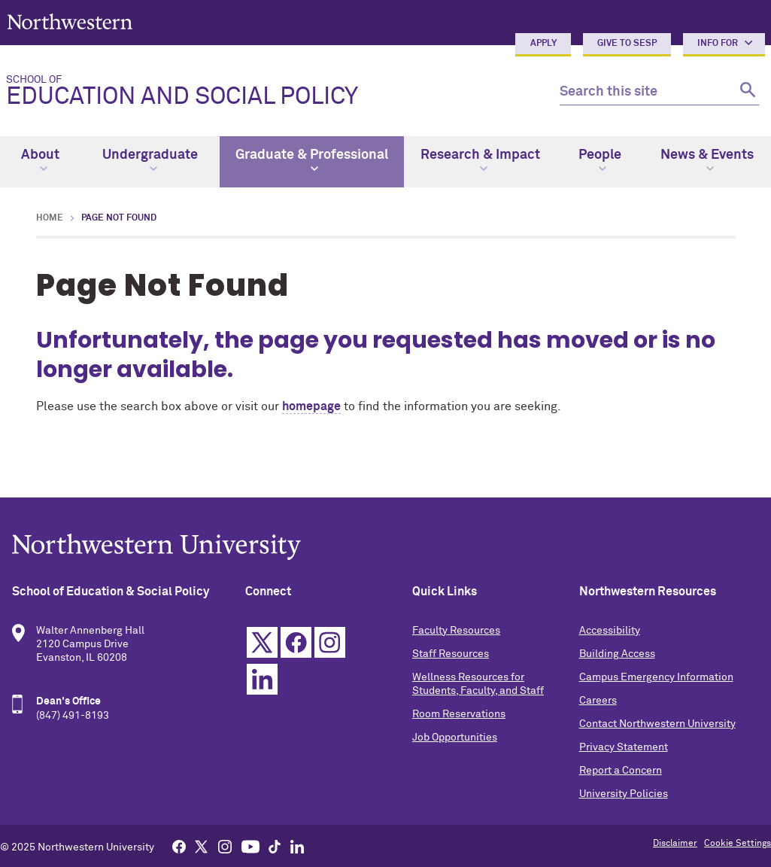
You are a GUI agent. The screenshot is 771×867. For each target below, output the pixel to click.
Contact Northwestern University (657, 724)
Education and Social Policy (271, 92)
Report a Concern (620, 770)
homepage (311, 406)
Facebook (296, 642)
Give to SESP (627, 43)
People (599, 160)
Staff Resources (450, 654)
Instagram (329, 642)
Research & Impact (480, 160)
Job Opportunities (454, 737)
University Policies (623, 794)
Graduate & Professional (311, 160)
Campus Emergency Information (656, 677)
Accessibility (609, 630)
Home (49, 218)
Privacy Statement (623, 747)
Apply (543, 43)
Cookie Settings (737, 843)
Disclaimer (675, 843)
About (40, 160)
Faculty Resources (456, 630)
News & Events (707, 160)
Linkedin (262, 679)
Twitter (262, 642)
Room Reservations (458, 714)
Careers (598, 700)
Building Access (617, 654)
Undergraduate (150, 160)
